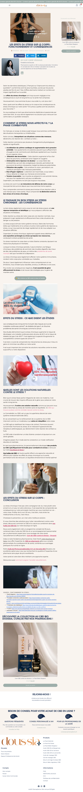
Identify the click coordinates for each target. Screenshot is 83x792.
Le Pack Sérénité (48, 741)
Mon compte (6, 771)
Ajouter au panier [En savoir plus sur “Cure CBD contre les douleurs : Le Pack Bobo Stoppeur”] (30, 685)
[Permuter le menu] (9, 5)
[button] (19, 55)
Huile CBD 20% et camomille (51, 753)
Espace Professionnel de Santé (10, 756)
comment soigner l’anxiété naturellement (31, 560)
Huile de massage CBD (50, 755)
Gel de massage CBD (49, 757)
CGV (44, 776)
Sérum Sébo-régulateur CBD (51, 762)
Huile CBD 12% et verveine (51, 750)
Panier (5, 773)
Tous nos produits (6, 751)
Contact (45, 780)
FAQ (44, 771)
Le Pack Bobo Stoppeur (50, 746)
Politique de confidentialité (51, 778)
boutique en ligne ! (17, 450)
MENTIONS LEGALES (49, 773)
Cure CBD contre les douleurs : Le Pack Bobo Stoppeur (30, 678)
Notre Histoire (5, 754)
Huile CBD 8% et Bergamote (51, 748)
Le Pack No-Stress (48, 743)
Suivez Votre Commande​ (10, 776)
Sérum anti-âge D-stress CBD (52, 760)
